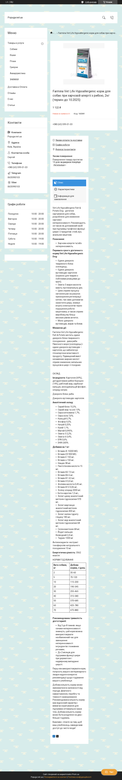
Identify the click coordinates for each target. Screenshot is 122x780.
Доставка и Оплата (17, 87)
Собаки (13, 49)
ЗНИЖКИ (14, 79)
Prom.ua (75, 774)
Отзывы (12, 93)
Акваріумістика (17, 73)
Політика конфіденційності (79, 777)
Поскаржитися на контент (55, 777)
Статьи (11, 105)
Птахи (13, 61)
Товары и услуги (16, 43)
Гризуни (14, 67)
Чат (109, 772)
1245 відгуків (91, 2)
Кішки (13, 55)
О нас (10, 99)
